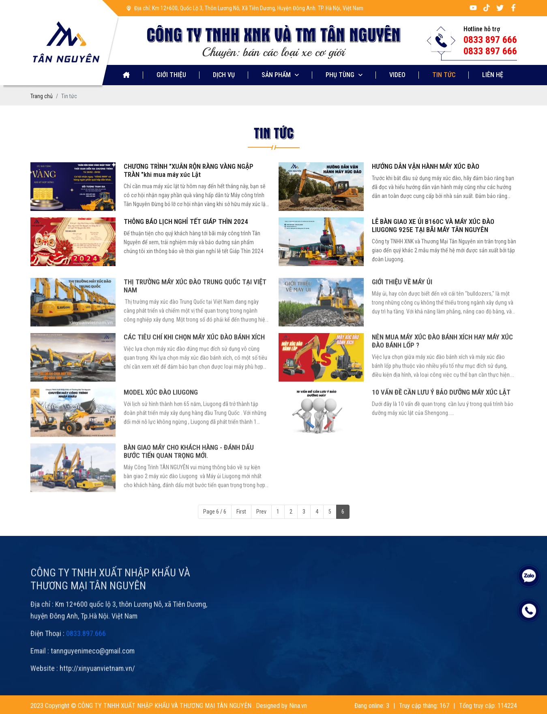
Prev (261, 511)
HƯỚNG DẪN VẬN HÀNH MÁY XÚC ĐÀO (425, 166)
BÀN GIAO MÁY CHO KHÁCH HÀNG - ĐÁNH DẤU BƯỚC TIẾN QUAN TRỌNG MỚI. (189, 473)
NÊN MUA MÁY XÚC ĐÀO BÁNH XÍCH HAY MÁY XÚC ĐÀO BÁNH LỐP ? (442, 363)
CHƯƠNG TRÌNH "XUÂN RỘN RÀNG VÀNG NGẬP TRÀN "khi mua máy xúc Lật (188, 170)
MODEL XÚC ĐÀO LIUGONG (161, 414)
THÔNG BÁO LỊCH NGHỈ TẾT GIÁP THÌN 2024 (186, 221)
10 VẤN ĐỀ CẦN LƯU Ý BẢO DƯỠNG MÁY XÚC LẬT (441, 414)
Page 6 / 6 (214, 511)
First (241, 511)
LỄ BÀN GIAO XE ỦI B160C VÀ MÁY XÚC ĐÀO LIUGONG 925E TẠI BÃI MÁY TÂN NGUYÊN (433, 225)
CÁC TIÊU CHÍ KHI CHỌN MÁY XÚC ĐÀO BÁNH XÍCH (194, 359)
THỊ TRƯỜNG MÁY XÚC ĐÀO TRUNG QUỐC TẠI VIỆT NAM (195, 308)
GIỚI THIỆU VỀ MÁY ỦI (402, 304)
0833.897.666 (86, 655)
